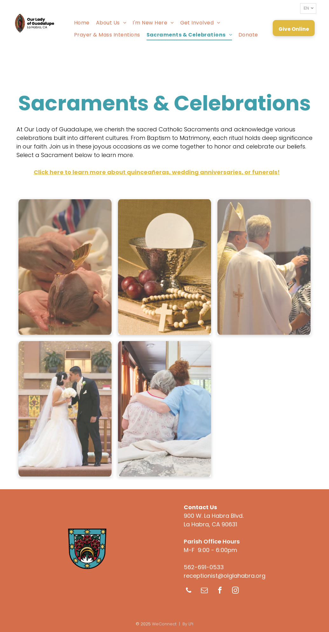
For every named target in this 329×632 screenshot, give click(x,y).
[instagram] (235, 591)
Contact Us (200, 507)
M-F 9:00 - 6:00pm (210, 550)
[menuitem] (82, 22)
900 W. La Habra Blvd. (213, 516)
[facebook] (220, 591)
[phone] (189, 591)
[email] (204, 591)
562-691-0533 (204, 567)
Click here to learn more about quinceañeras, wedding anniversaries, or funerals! (157, 172)
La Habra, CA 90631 (210, 524)
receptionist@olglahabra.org (224, 576)
